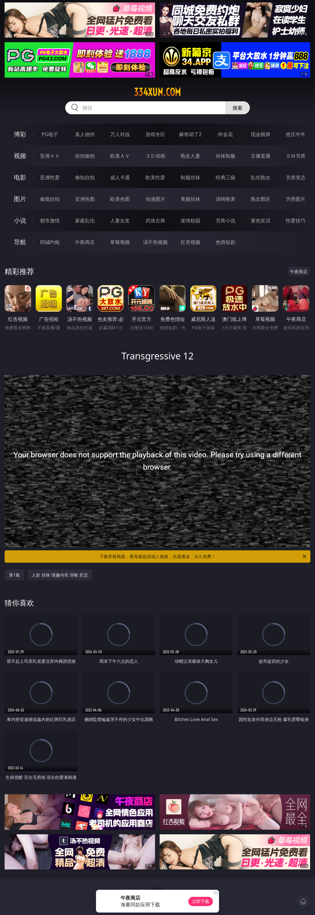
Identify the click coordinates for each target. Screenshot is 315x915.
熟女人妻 (190, 155)
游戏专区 (155, 134)
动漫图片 (155, 199)
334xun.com (157, 92)
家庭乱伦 (85, 220)
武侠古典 (155, 220)
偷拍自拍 (85, 177)
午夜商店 (85, 242)
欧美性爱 (155, 177)
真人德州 (85, 134)
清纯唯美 (225, 199)
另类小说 (225, 220)
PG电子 (50, 134)
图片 (20, 199)
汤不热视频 (155, 242)
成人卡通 (120, 177)
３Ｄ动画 (155, 155)
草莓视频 (120, 242)
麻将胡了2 (190, 134)
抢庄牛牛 (295, 134)
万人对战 (120, 134)
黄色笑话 (260, 220)
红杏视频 (190, 242)
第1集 (14, 575)
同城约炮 (50, 242)
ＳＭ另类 (295, 155)
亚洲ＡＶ (50, 155)
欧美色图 (120, 199)
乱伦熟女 (260, 177)
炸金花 (225, 134)
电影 (20, 177)
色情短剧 (225, 242)
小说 (20, 220)
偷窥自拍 (50, 199)
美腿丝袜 (190, 199)
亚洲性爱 (50, 177)
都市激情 (50, 220)
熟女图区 (260, 199)
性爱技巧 (295, 220)
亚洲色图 (85, 199)
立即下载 (200, 901)
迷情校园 (190, 220)
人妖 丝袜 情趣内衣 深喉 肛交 (60, 575)
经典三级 (225, 177)
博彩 (20, 134)
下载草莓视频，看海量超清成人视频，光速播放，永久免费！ (203, 556)
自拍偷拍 (85, 155)
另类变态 (295, 177)
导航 (20, 242)
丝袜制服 (225, 155)
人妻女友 (120, 220)
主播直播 (260, 155)
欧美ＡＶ (120, 155)
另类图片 (295, 199)
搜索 (237, 107)
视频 (20, 156)
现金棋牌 (260, 134)
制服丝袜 (190, 177)
